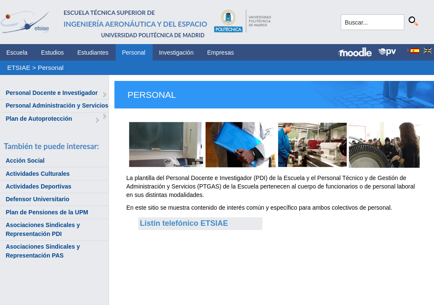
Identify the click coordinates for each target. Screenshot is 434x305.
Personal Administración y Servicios (57, 105)
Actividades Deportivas (38, 186)
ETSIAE (19, 67)
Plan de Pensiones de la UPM (47, 212)
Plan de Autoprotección (39, 118)
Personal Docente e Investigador (51, 92)
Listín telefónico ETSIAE (184, 223)
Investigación (176, 52)
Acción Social (25, 160)
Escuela (17, 52)
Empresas (220, 52)
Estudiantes (93, 52)
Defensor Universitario (37, 199)
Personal (133, 52)
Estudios (52, 52)
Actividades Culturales (38, 173)
